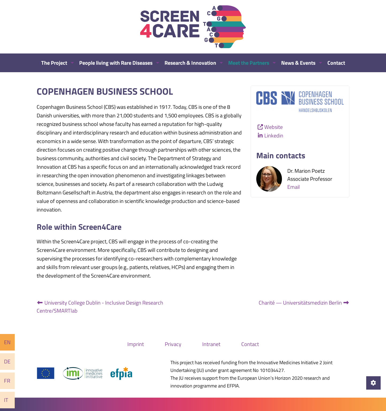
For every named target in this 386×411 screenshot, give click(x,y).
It (6, 400)
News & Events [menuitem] (298, 63)
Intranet (211, 344)
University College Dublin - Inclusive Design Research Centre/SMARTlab (100, 306)
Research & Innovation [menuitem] (190, 63)
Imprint (135, 344)
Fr (7, 381)
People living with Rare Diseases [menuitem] (115, 63)
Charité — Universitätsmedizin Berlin (304, 302)
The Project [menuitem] (54, 63)
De (7, 361)
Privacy (173, 344)
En (7, 342)
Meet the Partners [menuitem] (248, 63)
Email (293, 187)
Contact (250, 344)
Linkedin (273, 135)
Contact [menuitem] (336, 63)
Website (273, 127)
